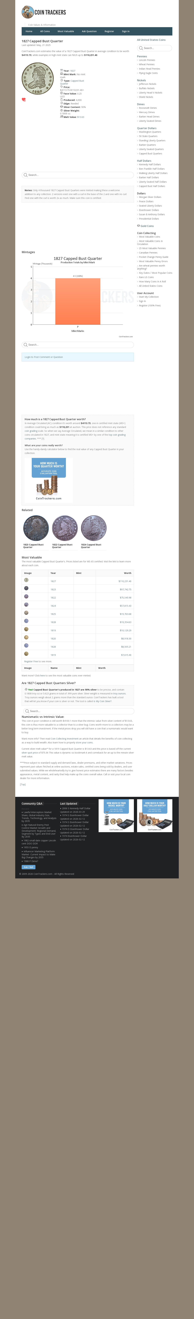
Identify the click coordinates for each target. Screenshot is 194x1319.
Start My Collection (149, 296)
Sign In (126, 31)
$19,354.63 (125, 622)
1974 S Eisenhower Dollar (75, 815)
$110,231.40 (125, 581)
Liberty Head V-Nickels (150, 92)
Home (29, 31)
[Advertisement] (136, 9)
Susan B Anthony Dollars (152, 214)
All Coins (45, 31)
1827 (72, 70)
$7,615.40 (126, 654)
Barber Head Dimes (149, 116)
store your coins (84, 742)
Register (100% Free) (150, 305)
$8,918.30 (126, 638)
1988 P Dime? (31, 861)
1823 (53, 589)
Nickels (141, 80)
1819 (53, 630)
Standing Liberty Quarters (152, 140)
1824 (53, 605)
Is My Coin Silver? (102, 701)
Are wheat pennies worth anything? (151, 267)
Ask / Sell (28, 867)
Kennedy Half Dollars (150, 164)
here (42, 675)
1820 (53, 638)
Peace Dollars (146, 201)
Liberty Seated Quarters (151, 149)
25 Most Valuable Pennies (152, 248)
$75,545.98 (125, 597)
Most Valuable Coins (149, 236)
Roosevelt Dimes (148, 107)
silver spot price (30, 752)
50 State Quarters (148, 136)
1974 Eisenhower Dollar (74, 835)
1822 (53, 597)
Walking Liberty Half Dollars (153, 173)
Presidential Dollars (149, 218)
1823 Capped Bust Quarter (33, 546)
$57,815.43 (125, 605)
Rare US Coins (146, 277)
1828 (53, 622)
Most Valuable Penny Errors (153, 261)
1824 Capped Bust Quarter (91, 546)
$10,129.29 (125, 630)
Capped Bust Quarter (72, 82)
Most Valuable (66, 31)
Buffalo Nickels (147, 88)
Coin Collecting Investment (65, 738)
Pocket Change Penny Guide (153, 256)
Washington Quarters (150, 131)
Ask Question (89, 31)
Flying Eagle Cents (148, 73)
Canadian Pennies (148, 252)
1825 (53, 613)
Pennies (142, 56)
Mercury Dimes (147, 112)
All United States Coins (151, 40)
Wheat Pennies (147, 64)
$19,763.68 (125, 613)
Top (23, 784)
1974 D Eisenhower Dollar (75, 829)
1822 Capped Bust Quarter (62, 546)
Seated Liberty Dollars (150, 205)
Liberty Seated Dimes (150, 120)
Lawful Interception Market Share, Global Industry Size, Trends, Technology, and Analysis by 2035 (39, 817)
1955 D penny (31, 847)
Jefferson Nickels (147, 83)
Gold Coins (147, 226)
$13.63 (80, 117)
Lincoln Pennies (147, 60)
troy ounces (119, 693)
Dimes (141, 104)
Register (109, 31)
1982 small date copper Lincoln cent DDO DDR (39, 842)
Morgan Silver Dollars (150, 197)
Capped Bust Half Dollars (152, 186)
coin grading (31, 430)
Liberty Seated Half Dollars (153, 181)
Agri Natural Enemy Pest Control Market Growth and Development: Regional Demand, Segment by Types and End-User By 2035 (39, 830)
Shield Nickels (146, 96)
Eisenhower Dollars (149, 210)
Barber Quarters (147, 144)
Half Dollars (144, 161)
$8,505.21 (126, 646)
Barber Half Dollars (149, 177)
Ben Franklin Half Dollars (152, 168)
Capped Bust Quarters (150, 153)
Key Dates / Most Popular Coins (155, 272)
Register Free (31, 661)
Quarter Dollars (146, 128)
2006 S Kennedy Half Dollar (76, 808)
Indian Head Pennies (149, 68)
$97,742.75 (125, 589)
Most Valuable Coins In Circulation (150, 242)
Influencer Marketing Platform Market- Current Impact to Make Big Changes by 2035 (38, 854)
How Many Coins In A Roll (152, 281)
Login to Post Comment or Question (44, 357)
